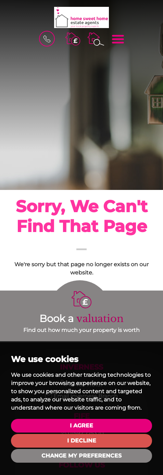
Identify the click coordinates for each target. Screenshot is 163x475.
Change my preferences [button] (81, 455)
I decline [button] (81, 440)
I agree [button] (81, 425)
